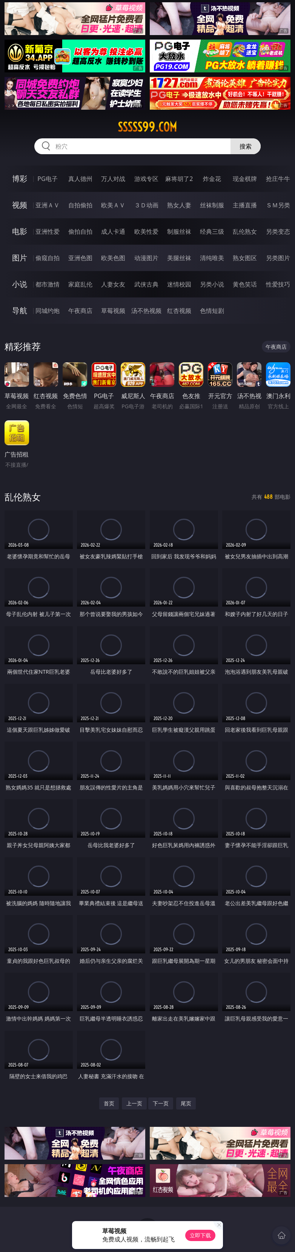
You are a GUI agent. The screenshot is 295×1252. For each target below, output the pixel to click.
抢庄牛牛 (278, 179)
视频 (19, 205)
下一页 (161, 1103)
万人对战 (113, 179)
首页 (109, 1103)
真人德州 (80, 179)
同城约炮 (47, 310)
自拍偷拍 (80, 205)
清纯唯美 (212, 258)
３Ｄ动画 (146, 205)
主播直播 (245, 205)
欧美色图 (113, 258)
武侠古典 (146, 284)
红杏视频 (179, 310)
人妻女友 (113, 284)
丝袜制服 (212, 205)
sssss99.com (147, 127)
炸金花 (212, 179)
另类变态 (278, 231)
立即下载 (200, 1235)
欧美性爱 (146, 231)
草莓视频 (113, 310)
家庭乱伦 (80, 284)
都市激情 (47, 284)
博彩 (19, 178)
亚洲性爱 (47, 231)
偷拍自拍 (80, 231)
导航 (19, 310)
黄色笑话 (245, 284)
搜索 (246, 146)
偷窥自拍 (47, 258)
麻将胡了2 (179, 179)
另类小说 (212, 284)
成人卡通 (113, 231)
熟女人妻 (179, 205)
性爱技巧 (278, 284)
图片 (19, 258)
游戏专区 (146, 179)
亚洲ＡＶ (47, 205)
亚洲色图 (80, 258)
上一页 (134, 1103)
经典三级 (212, 231)
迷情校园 (179, 284)
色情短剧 (212, 310)
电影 (19, 231)
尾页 (186, 1103)
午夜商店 (80, 310)
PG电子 (47, 179)
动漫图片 (146, 258)
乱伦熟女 (245, 231)
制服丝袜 (179, 231)
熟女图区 (245, 258)
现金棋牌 (245, 179)
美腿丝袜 (179, 258)
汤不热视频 (146, 310)
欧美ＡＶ (113, 205)
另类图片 (278, 258)
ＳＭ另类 (278, 205)
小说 (19, 284)
